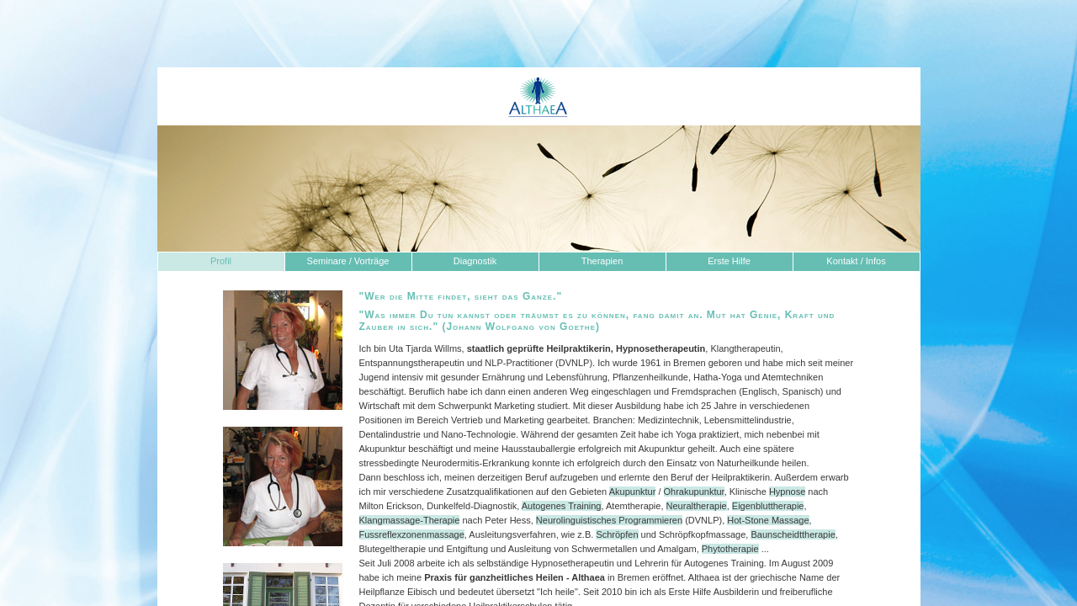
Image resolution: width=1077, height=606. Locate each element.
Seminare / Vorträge (348, 261)
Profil (220, 261)
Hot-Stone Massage (768, 520)
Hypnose (787, 491)
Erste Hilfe (729, 261)
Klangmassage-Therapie (409, 520)
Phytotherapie (730, 549)
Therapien (602, 261)
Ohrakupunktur (694, 491)
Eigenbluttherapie (768, 506)
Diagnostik (475, 261)
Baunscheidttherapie (793, 534)
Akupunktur (632, 491)
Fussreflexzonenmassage (411, 534)
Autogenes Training (562, 506)
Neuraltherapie (696, 506)
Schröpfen (617, 534)
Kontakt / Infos (855, 261)
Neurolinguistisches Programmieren (609, 520)
